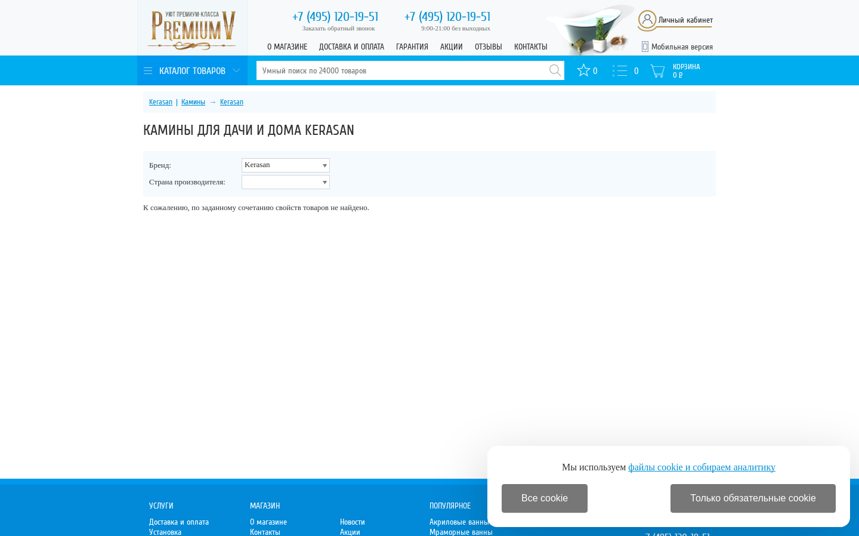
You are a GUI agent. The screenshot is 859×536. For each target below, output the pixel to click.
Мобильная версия (682, 47)
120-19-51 (335, 16)
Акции (451, 47)
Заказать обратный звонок (338, 28)
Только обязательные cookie (753, 498)
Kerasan (160, 102)
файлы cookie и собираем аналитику (701, 467)
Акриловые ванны (459, 522)
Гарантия (412, 47)
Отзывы (488, 47)
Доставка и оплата (351, 47)
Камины (193, 102)
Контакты (531, 47)
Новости (352, 522)
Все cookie (544, 498)
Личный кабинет (686, 20)
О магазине (287, 47)
